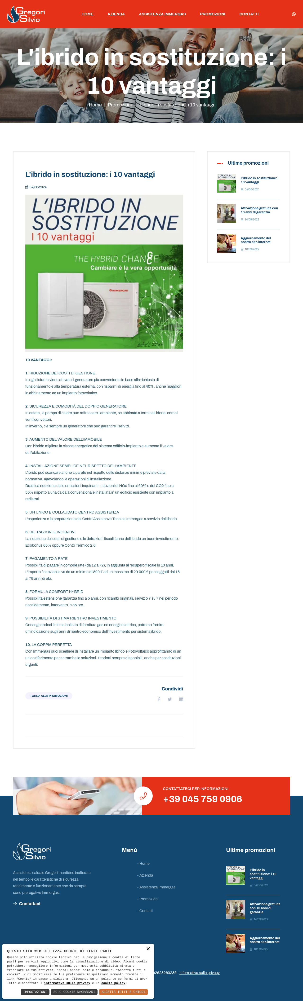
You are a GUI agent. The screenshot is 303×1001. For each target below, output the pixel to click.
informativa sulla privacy (67, 983)
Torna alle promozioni (49, 696)
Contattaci (26, 903)
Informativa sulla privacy (199, 973)
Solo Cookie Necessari (74, 992)
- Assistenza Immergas (156, 887)
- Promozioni (147, 899)
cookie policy (113, 983)
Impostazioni (35, 992)
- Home (143, 863)
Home (87, 14)
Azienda (116, 14)
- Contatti (145, 911)
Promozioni (212, 14)
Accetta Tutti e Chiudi (123, 992)
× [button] (148, 949)
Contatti (249, 14)
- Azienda (145, 875)
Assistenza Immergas (162, 14)
